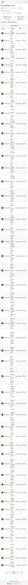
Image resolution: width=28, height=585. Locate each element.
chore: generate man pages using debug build (12, 82)
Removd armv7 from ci (12, 558)
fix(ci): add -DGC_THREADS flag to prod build (12, 361)
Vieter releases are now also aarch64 (12, 493)
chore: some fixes (11, 65)
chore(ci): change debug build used (12, 426)
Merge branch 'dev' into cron (12, 436)
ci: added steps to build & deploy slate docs (12, 219)
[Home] (3, 2)
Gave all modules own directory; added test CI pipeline (12, 475)
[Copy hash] (23, 33)
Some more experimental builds (12, 445)
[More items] (26, 13)
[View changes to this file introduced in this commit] (25, 33)
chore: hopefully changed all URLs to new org (12, 155)
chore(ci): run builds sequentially (12, 403)
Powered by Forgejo (14, 581)
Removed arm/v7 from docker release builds (12, 549)
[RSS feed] (2, 8)
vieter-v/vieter (9, 10)
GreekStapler (7, 5)
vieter (13, 5)
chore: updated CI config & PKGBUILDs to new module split (12, 181)
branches (20, 17)
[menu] (9, 583)
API (20, 583)
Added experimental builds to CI (12, 454)
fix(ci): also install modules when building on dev (12, 167)
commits (7, 17)
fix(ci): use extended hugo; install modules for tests (12, 143)
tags (7, 19)
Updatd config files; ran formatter (12, 565)
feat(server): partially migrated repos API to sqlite (12, 323)
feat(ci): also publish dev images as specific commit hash (12, 270)
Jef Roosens (7, 33)
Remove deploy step (12, 484)
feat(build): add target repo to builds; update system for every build (12, 242)
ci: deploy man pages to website (12, 229)
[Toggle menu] (26, 2)
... (11, 430)
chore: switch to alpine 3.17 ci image (12, 72)
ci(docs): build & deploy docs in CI (12, 350)
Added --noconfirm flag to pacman (12, 501)
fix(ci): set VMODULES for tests (12, 133)
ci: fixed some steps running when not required (12, 297)
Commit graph (12, 22)
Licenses (16, 583)
